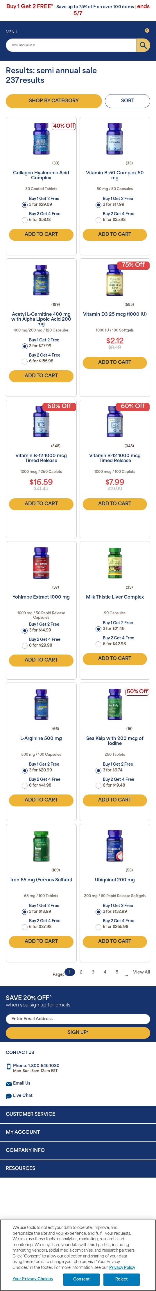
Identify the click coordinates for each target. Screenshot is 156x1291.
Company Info (25, 1150)
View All (141, 972)
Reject (121, 1279)
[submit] (143, 45)
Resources (20, 1169)
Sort (127, 101)
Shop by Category (54, 101)
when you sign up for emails (38, 1002)
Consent (81, 1279)
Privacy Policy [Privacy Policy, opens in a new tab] (122, 1268)
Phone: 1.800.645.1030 (36, 1066)
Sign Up (78, 1032)
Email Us (21, 1083)
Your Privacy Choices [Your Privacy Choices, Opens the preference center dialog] (32, 1279)
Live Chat (23, 1096)
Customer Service (30, 1114)
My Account (23, 1132)
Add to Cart (41, 234)
